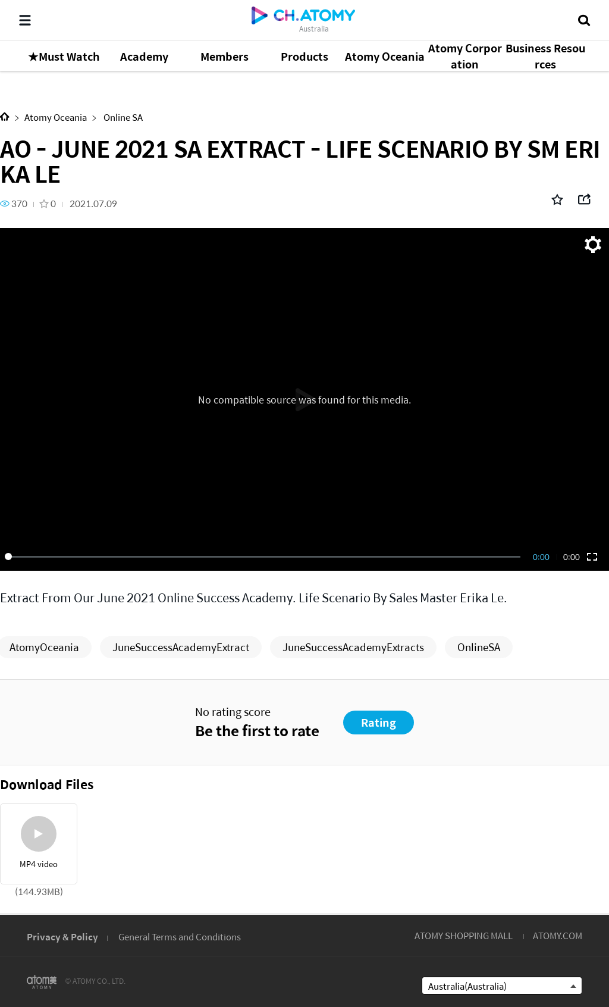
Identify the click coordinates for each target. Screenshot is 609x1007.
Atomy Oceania (55, 117)
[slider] (264, 556)
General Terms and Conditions (179, 936)
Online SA (122, 117)
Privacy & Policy (62, 936)
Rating (378, 722)
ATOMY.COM (557, 935)
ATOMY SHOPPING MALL (464, 935)
